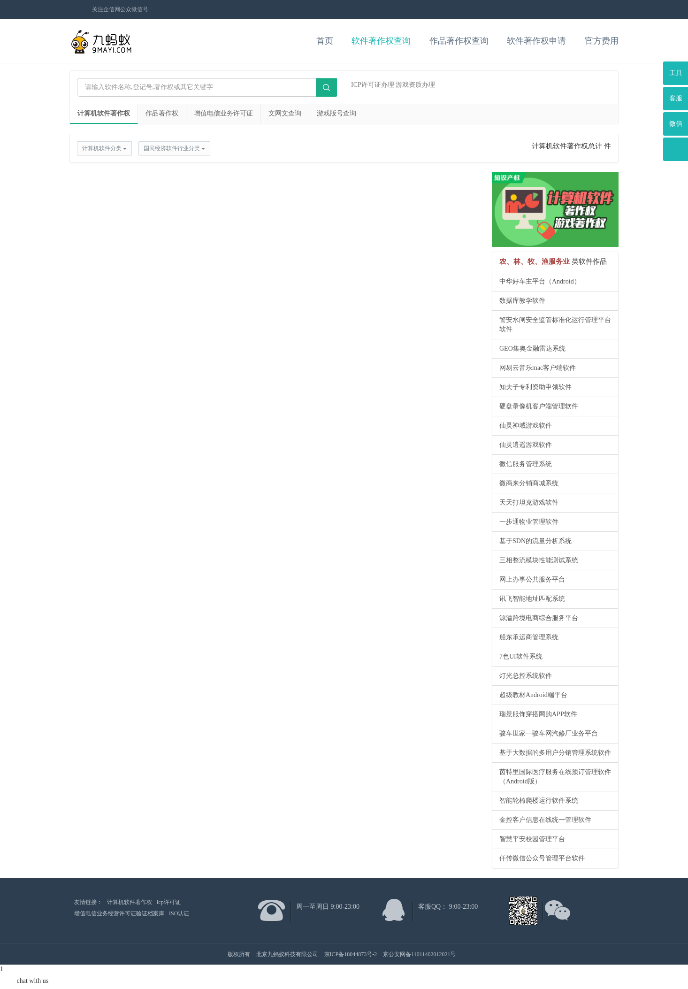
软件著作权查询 (381, 41)
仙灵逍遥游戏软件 (525, 444)
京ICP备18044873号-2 (350, 954)
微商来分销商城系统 (528, 483)
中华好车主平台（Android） (540, 281)
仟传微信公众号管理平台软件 (542, 858)
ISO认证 (179, 913)
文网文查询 (284, 113)
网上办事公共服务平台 (532, 579)
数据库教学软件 (522, 300)
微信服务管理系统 (525, 464)
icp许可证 (169, 902)
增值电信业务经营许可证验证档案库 (119, 913)
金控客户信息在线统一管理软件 (545, 819)
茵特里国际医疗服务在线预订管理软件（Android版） (555, 776)
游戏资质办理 (415, 84)
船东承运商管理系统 (528, 637)
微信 (675, 123)
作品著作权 (161, 113)
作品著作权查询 (459, 41)
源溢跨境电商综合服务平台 (538, 617)
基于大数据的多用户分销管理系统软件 (555, 752)
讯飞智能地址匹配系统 (532, 598)
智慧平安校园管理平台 (532, 839)
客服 (675, 98)
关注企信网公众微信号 (120, 9)
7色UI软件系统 (521, 656)
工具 (675, 73)
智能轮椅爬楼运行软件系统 (538, 800)
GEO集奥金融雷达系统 (532, 348)
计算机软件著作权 (103, 113)
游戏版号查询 (336, 113)
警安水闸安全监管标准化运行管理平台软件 (555, 324)
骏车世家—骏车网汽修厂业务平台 (548, 733)
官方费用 (602, 41)
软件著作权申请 (536, 41)
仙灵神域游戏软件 (525, 425)
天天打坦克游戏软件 (528, 502)
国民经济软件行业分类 (174, 148)
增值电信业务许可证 (223, 113)
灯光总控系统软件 (525, 675)
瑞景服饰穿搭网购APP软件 (538, 714)
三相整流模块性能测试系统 (538, 560)
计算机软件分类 (104, 148)
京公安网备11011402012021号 (419, 954)
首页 (324, 41)
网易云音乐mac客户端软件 (537, 367)
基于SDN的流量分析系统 (535, 540)
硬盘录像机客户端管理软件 (538, 406)
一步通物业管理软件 (528, 521)
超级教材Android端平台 (533, 694)
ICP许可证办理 (372, 84)
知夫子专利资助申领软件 (535, 387)
